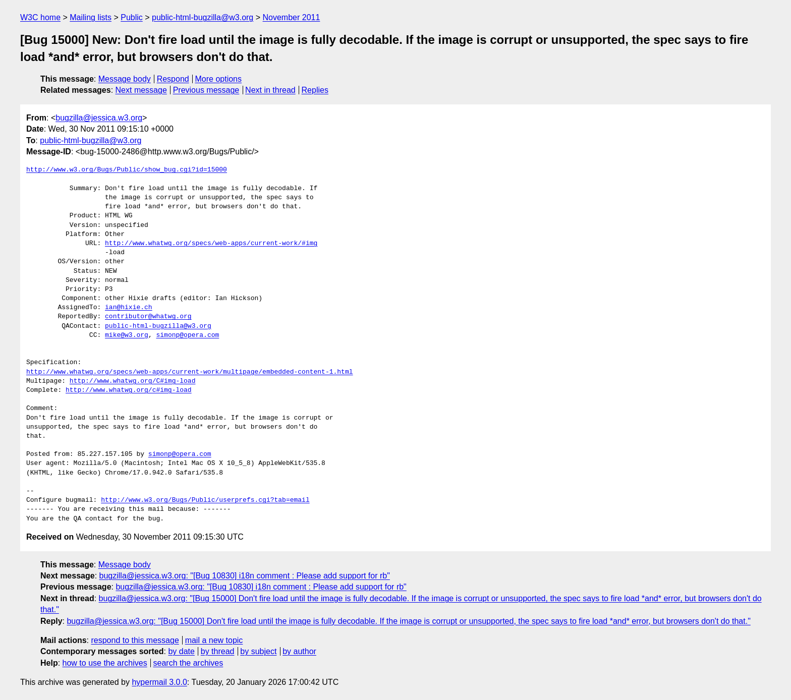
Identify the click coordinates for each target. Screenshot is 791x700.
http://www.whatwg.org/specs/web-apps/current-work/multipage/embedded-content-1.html (189, 372)
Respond (173, 79)
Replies (315, 90)
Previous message (206, 90)
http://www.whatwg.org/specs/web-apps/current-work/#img (211, 243)
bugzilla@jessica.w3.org (98, 117)
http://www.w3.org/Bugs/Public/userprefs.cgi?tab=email (205, 500)
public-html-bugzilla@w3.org (202, 17)
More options (218, 79)
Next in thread (270, 90)
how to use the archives (105, 663)
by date (181, 651)
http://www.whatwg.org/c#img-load (129, 390)
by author (299, 651)
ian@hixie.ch (128, 307)
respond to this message (135, 640)
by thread (218, 651)
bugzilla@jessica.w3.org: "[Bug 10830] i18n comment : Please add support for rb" (244, 575)
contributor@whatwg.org (148, 316)
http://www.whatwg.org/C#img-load (133, 381)
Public (132, 17)
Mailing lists (90, 17)
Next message (141, 90)
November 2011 (291, 17)
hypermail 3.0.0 (159, 682)
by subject (258, 651)
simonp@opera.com (187, 335)
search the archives (188, 663)
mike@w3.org (126, 335)
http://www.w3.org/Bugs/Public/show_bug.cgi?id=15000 (126, 169)
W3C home (40, 17)
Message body (124, 79)
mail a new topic (214, 640)
